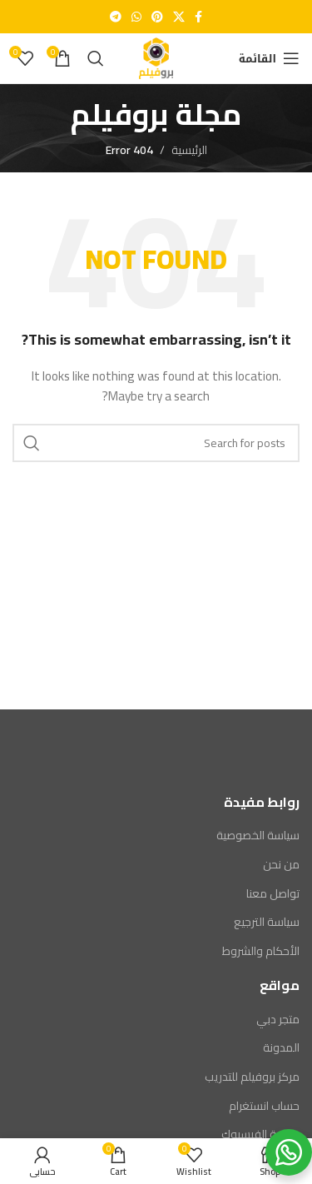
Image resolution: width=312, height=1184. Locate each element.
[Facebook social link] (198, 17)
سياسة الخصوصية (258, 836)
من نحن (281, 865)
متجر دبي (278, 1020)
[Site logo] (156, 57)
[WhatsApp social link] (136, 17)
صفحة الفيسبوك (260, 1135)
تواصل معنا (273, 894)
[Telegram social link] (115, 17)
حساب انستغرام (264, 1106)
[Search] (95, 58)
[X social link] (179, 17)
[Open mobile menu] (269, 58)
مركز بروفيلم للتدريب (252, 1077)
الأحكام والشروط (261, 951)
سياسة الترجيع (267, 922)
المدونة (281, 1048)
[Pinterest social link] (157, 17)
